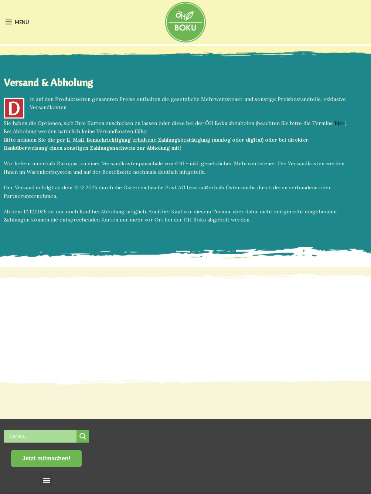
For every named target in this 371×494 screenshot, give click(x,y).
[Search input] (42, 436)
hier (339, 125)
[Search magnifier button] (82, 436)
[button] (46, 480)
